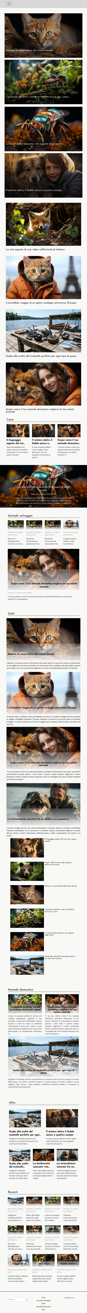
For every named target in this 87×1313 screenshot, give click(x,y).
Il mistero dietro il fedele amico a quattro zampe (34, 190)
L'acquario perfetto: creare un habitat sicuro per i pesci (37, 97)
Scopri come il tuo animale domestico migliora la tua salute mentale (43, 764)
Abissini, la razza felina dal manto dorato (29, 50)
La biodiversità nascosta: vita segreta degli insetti (34, 144)
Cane (44, 1298)
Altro (44, 1310)
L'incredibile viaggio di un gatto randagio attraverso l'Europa (41, 303)
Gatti (43, 1303)
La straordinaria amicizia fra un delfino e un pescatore (38, 819)
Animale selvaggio (44, 1301)
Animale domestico (43, 1307)
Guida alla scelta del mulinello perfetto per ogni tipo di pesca (41, 356)
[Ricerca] (18, 1299)
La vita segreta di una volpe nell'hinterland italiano (35, 249)
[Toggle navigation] (9, 3)
